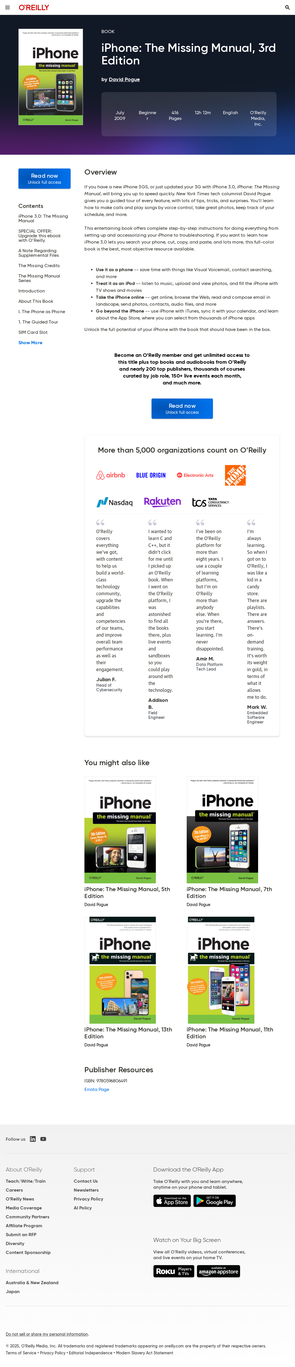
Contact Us (86, 1181)
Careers (14, 1190)
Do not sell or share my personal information (47, 1334)
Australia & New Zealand (32, 1283)
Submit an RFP (21, 1235)
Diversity (15, 1243)
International (22, 1271)
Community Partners (27, 1217)
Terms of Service (21, 1352)
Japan (13, 1291)
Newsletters (86, 1190)
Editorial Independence (90, 1352)
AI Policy (83, 1208)
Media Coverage (24, 1208)
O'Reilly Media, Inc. (258, 118)
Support (84, 1169)
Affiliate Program (24, 1226)
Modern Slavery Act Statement (144, 1352)
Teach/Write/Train (26, 1181)
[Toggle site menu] (7, 7)
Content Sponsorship (28, 1252)
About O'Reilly (24, 1169)
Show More (30, 342)
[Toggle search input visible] (287, 7)
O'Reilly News (20, 1199)
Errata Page (96, 1089)
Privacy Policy (88, 1199)
